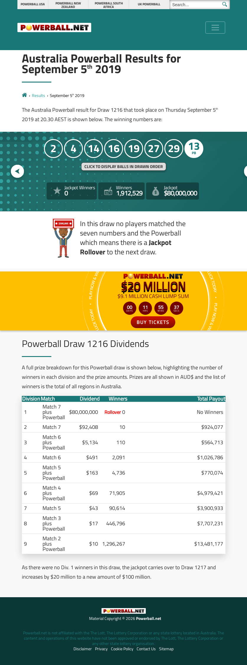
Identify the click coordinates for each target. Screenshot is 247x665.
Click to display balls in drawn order (123, 166)
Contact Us (146, 648)
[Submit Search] (225, 4)
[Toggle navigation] (215, 28)
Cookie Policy (122, 648)
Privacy (101, 648)
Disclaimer (82, 648)
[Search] (199, 4)
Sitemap (166, 648)
